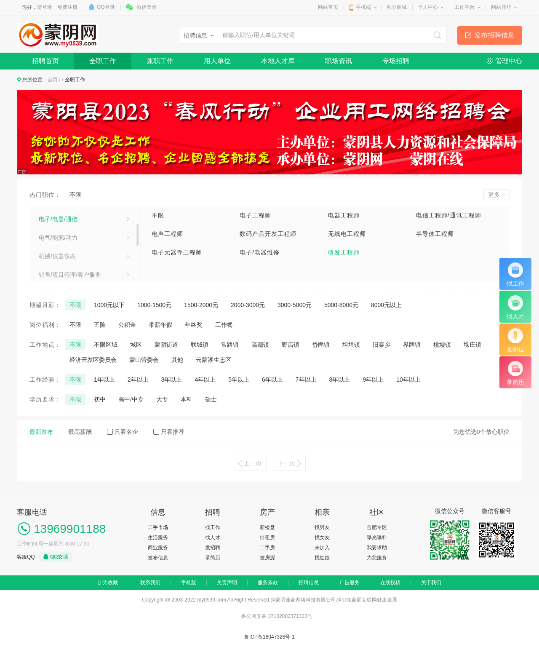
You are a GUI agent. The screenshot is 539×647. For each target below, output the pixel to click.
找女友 (322, 537)
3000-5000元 (295, 305)
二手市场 (158, 527)
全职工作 (102, 60)
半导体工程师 (435, 233)
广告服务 (349, 583)
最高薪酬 (80, 431)
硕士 (211, 399)
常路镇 (230, 344)
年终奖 (194, 324)
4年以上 (205, 379)
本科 (186, 399)
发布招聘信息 (494, 35)
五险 (100, 324)
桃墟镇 (442, 344)
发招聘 (212, 548)
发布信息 (158, 558)
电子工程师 (255, 215)
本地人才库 (278, 60)
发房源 (267, 558)
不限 (75, 194)
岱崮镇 (321, 344)
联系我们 (150, 583)
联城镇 (199, 344)
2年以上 (138, 379)
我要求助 (377, 548)
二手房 (267, 548)
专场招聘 (395, 60)
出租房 (267, 537)
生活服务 (158, 537)
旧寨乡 (381, 344)
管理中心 (508, 60)
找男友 (322, 527)
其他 (177, 359)
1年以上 (104, 379)
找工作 (212, 527)
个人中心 (428, 7)
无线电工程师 (347, 233)
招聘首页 (45, 60)
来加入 (322, 548)
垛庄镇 (472, 344)
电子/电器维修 (260, 252)
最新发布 (41, 431)
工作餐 (224, 324)
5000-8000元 (341, 305)
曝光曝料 (377, 537)
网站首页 (328, 7)
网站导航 (501, 7)
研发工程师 (344, 252)
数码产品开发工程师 (268, 233)
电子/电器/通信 (58, 254)
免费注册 (67, 7)
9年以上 (373, 379)
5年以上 (238, 379)
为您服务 (377, 558)
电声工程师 (167, 233)
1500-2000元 (201, 305)
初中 (100, 399)
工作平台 (464, 7)
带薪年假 (160, 324)
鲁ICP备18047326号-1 (269, 637)
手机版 (188, 583)
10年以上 (408, 379)
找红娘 (322, 558)
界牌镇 (412, 344)
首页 (53, 80)
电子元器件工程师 (177, 252)
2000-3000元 (248, 305)
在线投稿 (390, 583)
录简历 (212, 558)
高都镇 (260, 344)
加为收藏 (108, 583)
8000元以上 (386, 305)
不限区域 (105, 344)
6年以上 (272, 379)
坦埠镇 (351, 344)
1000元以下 (109, 305)
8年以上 (339, 379)
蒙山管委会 (144, 359)
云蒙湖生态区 (213, 359)
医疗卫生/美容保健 (63, 236)
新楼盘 (267, 527)
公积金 (127, 324)
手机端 (363, 7)
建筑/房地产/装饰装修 (67, 217)
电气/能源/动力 (58, 273)
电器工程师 (344, 215)
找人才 (212, 537)
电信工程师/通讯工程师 (448, 215)
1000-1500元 (154, 305)
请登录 (44, 7)
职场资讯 (338, 60)
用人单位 (217, 60)
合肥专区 (377, 527)
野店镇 (290, 344)
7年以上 (306, 379)
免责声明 (227, 583)
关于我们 (431, 583)
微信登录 (146, 7)
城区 (136, 344)
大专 (162, 399)
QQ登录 (106, 7)
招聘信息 (309, 583)
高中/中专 (131, 399)
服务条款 (268, 583)
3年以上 (171, 379)
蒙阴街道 (166, 344)
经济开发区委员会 (93, 359)
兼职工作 (160, 60)
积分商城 (397, 7)
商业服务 (158, 548)
